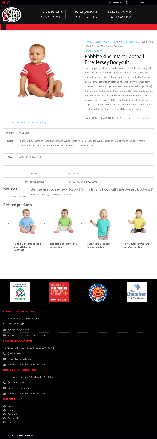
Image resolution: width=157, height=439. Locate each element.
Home (88, 41)
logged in (49, 194)
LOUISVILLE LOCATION (18, 311)
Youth (115, 41)
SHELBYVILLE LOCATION (19, 370)
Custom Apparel (101, 41)
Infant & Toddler (129, 41)
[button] (3, 27)
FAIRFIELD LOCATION (17, 341)
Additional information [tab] (23, 122)
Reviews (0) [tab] (41, 122)
